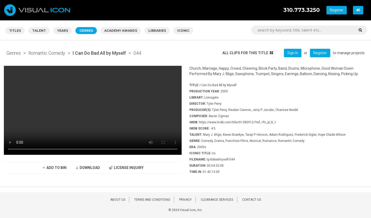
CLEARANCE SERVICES (217, 199)
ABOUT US (117, 199)
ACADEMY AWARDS (120, 31)
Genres (13, 53)
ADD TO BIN (54, 168)
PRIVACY (185, 199)
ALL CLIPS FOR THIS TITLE (247, 53)
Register (336, 10)
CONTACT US (251, 199)
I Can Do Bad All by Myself (99, 53)
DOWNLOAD (87, 168)
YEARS (62, 31)
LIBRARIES (157, 31)
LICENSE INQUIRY (126, 168)
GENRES (86, 31)
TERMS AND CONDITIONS (152, 199)
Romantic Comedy (46, 53)
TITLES (15, 31)
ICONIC (183, 31)
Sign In (292, 53)
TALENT (39, 31)
